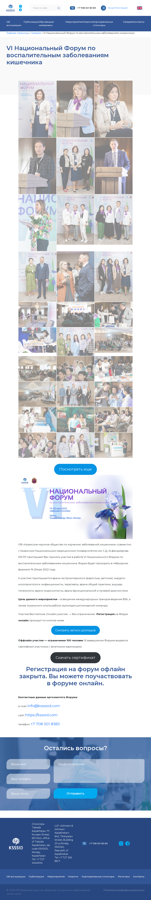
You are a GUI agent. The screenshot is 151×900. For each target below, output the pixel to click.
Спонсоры (38, 824)
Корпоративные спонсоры (98, 876)
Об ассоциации (15, 876)
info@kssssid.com (43, 706)
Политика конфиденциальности (124, 890)
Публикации (31, 21)
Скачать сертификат (75, 657)
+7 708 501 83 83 (86, 7)
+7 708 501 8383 (45, 724)
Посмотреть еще (75, 469)
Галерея (128, 21)
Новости (88, 21)
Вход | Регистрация (117, 8)
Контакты (139, 21)
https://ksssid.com (41, 715)
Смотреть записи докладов (75, 630)
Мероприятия (74, 21)
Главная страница (17, 33)
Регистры (124, 876)
